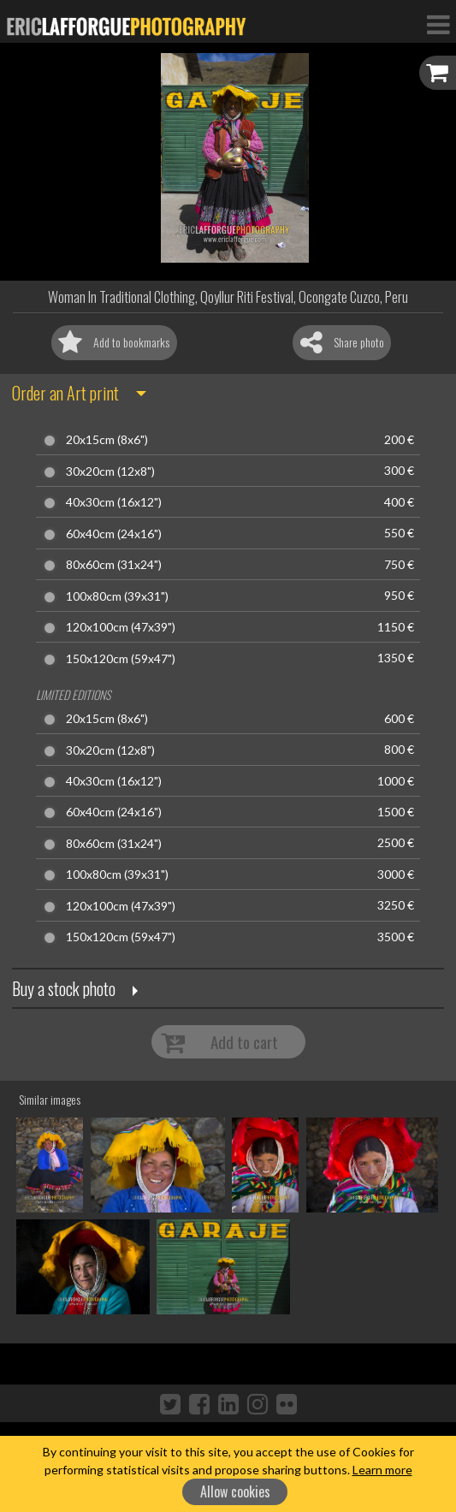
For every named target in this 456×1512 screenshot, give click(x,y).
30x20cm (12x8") (110, 471)
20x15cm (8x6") (107, 440)
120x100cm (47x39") (120, 627)
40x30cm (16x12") (114, 502)
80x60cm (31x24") (114, 565)
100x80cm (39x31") (117, 596)
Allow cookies (235, 1491)
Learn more (382, 1469)
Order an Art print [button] (65, 393)
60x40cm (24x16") (114, 534)
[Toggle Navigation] (438, 24)
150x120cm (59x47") (120, 659)
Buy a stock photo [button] (63, 988)
